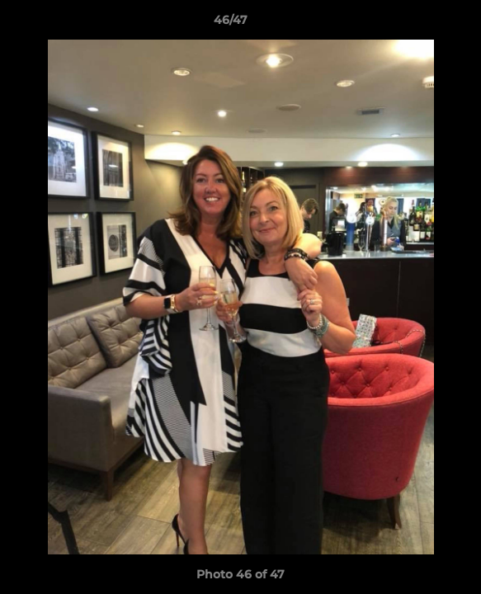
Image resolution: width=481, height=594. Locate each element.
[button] (421, 23)
